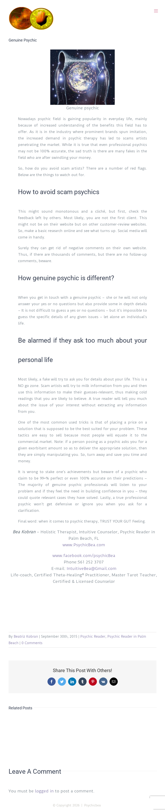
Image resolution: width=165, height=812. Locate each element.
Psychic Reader (92, 636)
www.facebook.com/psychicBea (83, 555)
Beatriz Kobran (26, 636)
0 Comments (32, 643)
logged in (44, 791)
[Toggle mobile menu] (156, 11)
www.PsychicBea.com (84, 544)
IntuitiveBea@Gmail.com (91, 568)
